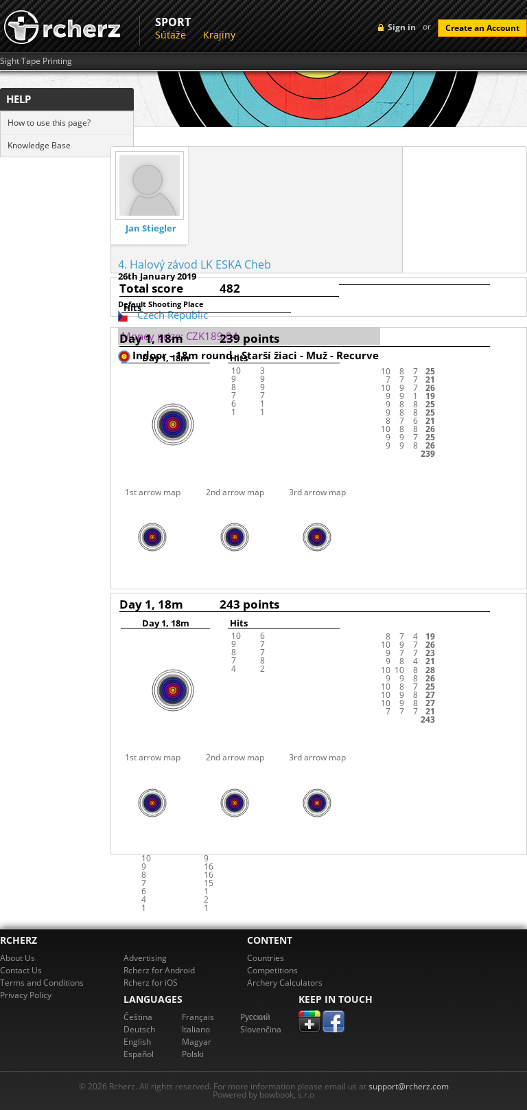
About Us (17, 958)
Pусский (255, 1017)
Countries (265, 958)
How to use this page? (49, 122)
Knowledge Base (39, 145)
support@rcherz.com (408, 1086)
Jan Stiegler (151, 228)
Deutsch (139, 1029)
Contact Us (21, 970)
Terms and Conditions (42, 982)
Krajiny (219, 34)
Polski (193, 1054)
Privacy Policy (25, 995)
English (137, 1041)
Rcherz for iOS (151, 982)
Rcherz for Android (159, 970)
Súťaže (170, 34)
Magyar (196, 1041)
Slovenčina (260, 1029)
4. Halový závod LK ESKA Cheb (194, 264)
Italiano (196, 1029)
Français (198, 1017)
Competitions (272, 970)
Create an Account (482, 28)
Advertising (145, 958)
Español (139, 1054)
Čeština (138, 1017)
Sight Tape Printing (36, 61)
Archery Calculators (285, 982)
